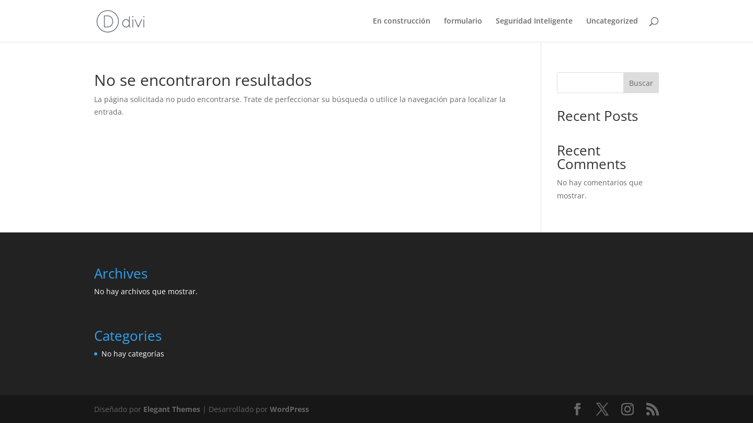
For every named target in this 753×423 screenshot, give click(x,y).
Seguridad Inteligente (534, 21)
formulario (463, 21)
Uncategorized (612, 21)
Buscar (641, 83)
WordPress (289, 409)
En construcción (401, 21)
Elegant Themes (171, 409)
